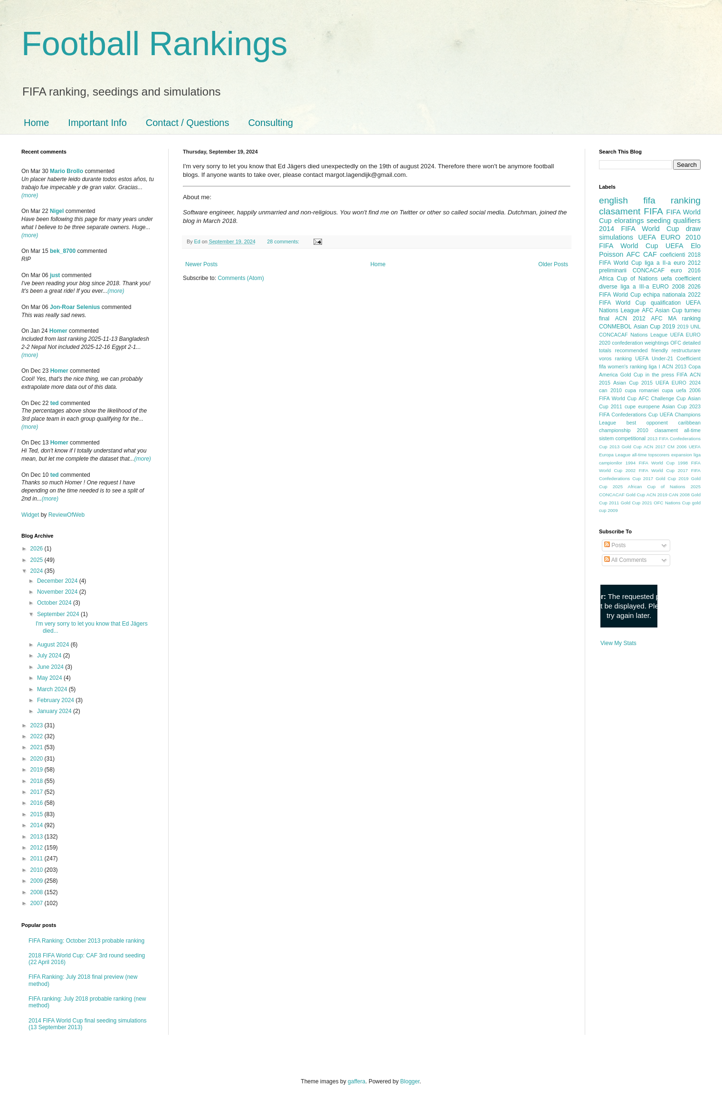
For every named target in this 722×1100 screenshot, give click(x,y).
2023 (37, 725)
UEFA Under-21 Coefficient (668, 358)
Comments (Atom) (241, 278)
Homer (58, 331)
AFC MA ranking (676, 318)
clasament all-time (678, 430)
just (55, 275)
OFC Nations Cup (672, 502)
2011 (37, 858)
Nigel (57, 211)
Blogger (410, 1081)
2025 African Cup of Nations (649, 486)
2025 (37, 560)
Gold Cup (631, 374)
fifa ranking (672, 200)
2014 (37, 825)
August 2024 (54, 644)
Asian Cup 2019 (654, 326)
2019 (37, 769)
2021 (37, 747)
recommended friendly (641, 350)
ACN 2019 (656, 494)
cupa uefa (674, 390)
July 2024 (50, 655)
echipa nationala (664, 294)
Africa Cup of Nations (628, 278)
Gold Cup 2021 (636, 502)
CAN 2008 (679, 494)
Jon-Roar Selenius (75, 307)
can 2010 (610, 390)
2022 (37, 736)
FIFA (681, 374)
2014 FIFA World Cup (639, 228)
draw (693, 228)
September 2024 (59, 614)
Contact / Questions (187, 122)
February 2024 (56, 700)
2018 (37, 781)
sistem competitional (622, 438)
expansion (681, 454)
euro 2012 (687, 263)
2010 (37, 870)
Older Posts (553, 264)
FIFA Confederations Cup (628, 414)
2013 (37, 836)
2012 (37, 847)
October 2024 (55, 602)
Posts (615, 545)
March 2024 (53, 689)
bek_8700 (63, 251)
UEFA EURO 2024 (678, 383)
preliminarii (613, 270)
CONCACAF (649, 270)
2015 (37, 814)
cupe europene (642, 406)
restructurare (686, 350)
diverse (608, 286)
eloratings (629, 220)
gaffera (356, 1081)
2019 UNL (689, 326)
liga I (654, 366)
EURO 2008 (668, 286)
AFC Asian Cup (662, 310)
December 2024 (58, 581)
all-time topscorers (651, 454)
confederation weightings (640, 343)
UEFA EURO (659, 237)
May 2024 (50, 678)
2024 (37, 571)
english (613, 200)
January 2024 (55, 711)
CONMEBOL (615, 326)
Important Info (97, 122)
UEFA (674, 246)
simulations (616, 237)
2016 (37, 803)
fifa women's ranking (623, 366)
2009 (37, 881)
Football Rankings (154, 43)
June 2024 (51, 667)
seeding (658, 220)
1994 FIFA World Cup (650, 462)
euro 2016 (686, 270)
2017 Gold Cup (659, 478)
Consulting (270, 122)
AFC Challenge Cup (661, 398)
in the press (660, 374)
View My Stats (618, 643)
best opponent (647, 422)
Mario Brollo (66, 171)
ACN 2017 (654, 446)
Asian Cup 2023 (681, 406)
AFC (633, 254)
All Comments (625, 560)
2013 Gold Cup (625, 446)
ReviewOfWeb (66, 514)
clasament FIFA (631, 211)
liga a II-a (658, 263)
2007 (37, 903)
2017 (37, 792)
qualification (666, 302)
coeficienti (672, 254)
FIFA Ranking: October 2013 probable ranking (86, 940)
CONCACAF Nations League (633, 335)
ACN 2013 (674, 366)
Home (36, 122)
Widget (31, 514)
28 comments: (284, 241)
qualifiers (687, 220)
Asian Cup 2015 (633, 383)
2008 (37, 892)
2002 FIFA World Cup (650, 470)
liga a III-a (635, 286)
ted (54, 403)
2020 (37, 758)
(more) (29, 195)
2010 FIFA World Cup (650, 241)
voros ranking (615, 358)
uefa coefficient (681, 278)
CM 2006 (677, 446)
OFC (675, 343)
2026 (37, 548)
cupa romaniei (642, 390)
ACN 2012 (630, 318)
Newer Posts (201, 264)
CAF (650, 254)
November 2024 (58, 592)
